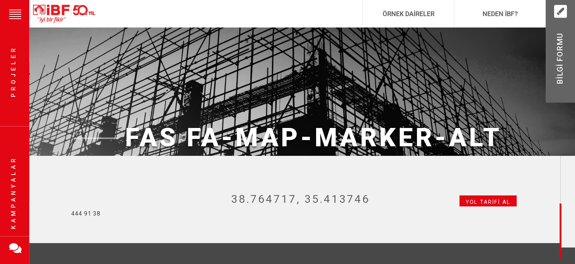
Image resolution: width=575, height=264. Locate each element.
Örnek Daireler (408, 14)
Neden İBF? (500, 14)
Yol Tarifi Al (488, 202)
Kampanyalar (13, 192)
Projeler (13, 72)
